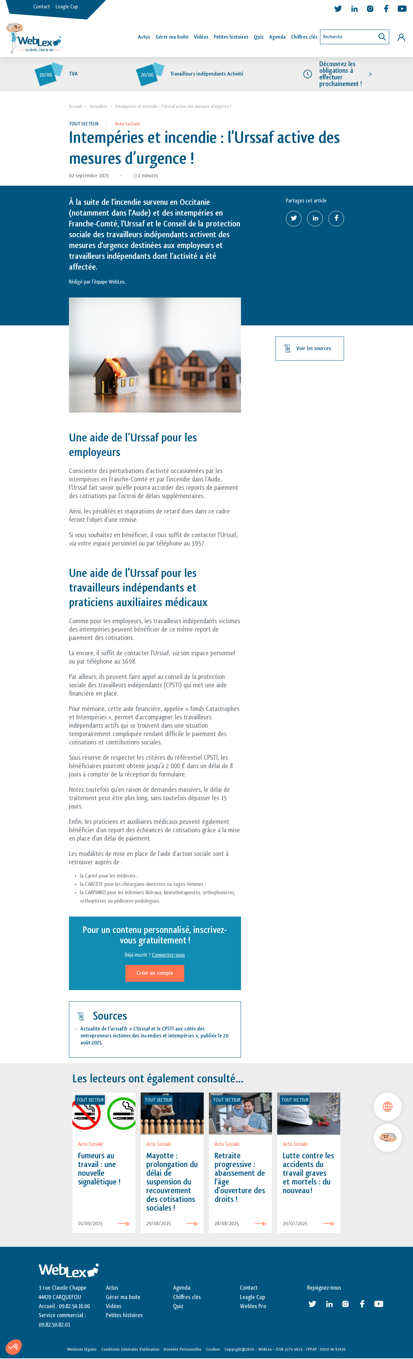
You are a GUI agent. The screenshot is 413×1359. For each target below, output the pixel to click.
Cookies (213, 1350)
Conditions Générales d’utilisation (130, 1350)
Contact (41, 6)
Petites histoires (231, 37)
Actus (144, 37)
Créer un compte (155, 973)
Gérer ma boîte (172, 37)
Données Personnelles (183, 1350)
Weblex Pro (253, 1306)
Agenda (277, 37)
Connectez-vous (168, 955)
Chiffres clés (304, 37)
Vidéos (201, 37)
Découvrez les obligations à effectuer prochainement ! (340, 74)
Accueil (75, 107)
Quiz (259, 37)
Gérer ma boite (123, 1297)
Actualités (99, 107)
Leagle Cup (67, 6)
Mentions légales (82, 1350)
